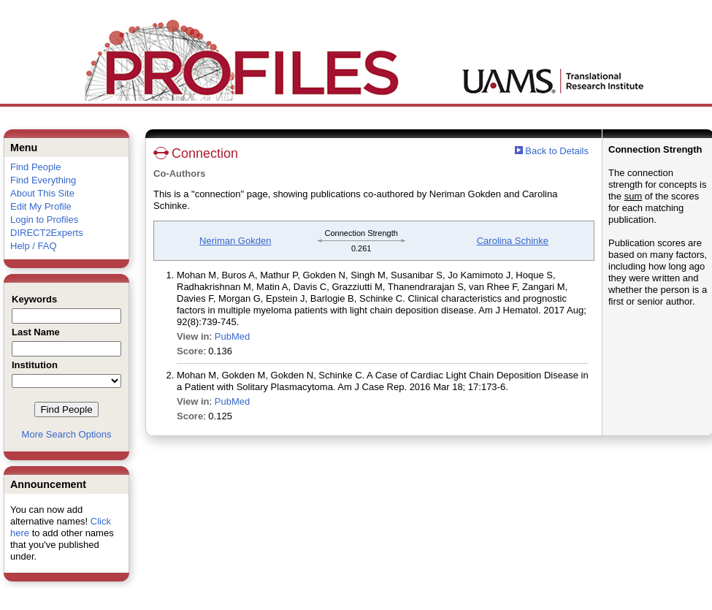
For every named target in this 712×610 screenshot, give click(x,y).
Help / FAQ (33, 245)
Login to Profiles (44, 219)
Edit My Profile (41, 206)
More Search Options (67, 434)
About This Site (42, 193)
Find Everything (43, 180)
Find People (35, 166)
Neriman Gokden (235, 240)
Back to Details (557, 150)
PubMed (232, 336)
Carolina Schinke (512, 240)
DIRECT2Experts (46, 232)
